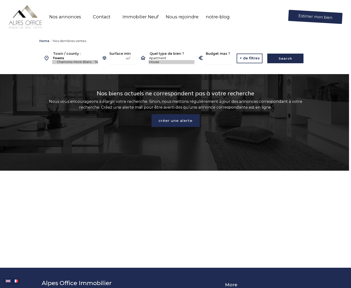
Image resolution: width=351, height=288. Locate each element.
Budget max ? (218, 53)
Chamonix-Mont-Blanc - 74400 (75, 62)
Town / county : (67, 53)
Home (44, 41)
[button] (67, 17)
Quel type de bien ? (167, 53)
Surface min (120, 53)
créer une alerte (175, 120)
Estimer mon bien (316, 16)
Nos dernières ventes (69, 41)
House (171, 62)
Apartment (171, 58)
